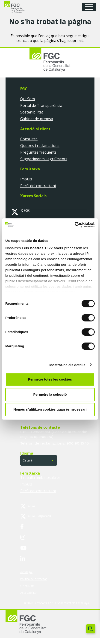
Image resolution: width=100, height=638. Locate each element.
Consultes (29, 138)
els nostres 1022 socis (43, 248)
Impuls (26, 179)
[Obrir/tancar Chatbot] (90, 628)
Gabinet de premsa (36, 118)
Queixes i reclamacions (39, 145)
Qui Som (27, 98)
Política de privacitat (33, 579)
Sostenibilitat (31, 112)
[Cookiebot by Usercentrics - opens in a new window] (74, 225)
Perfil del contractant (38, 185)
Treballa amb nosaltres (40, 477)
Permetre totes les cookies (50, 379)
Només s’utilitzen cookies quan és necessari (50, 409)
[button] (90, 7)
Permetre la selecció (50, 394)
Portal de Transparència (41, 105)
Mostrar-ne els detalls (67, 365)
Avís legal (26, 572)
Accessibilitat (28, 593)
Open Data (27, 586)
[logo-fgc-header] (18, 7)
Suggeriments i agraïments (43, 158)
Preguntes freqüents (38, 152)
